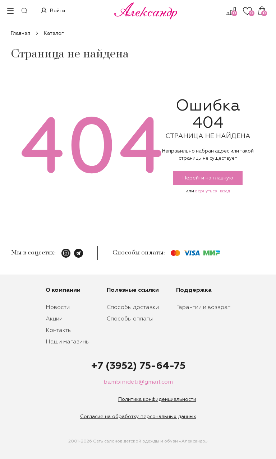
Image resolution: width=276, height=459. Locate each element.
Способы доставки (133, 307)
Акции (54, 319)
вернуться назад (212, 191)
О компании (63, 290)
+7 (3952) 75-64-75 (138, 366)
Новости (58, 307)
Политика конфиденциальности (157, 399)
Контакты (59, 330)
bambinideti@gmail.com (138, 382)
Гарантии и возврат (203, 307)
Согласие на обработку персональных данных (138, 416)
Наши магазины (67, 342)
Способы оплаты (130, 319)
